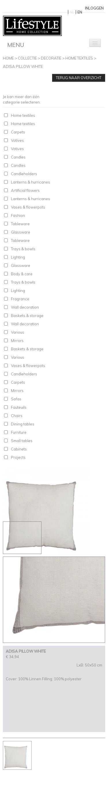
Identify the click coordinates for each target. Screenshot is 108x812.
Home (8, 58)
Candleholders (24, 173)
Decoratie (51, 58)
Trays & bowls (23, 249)
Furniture (18, 432)
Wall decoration (25, 307)
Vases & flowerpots (28, 207)
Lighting (18, 257)
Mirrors (17, 340)
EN (79, 12)
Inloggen (94, 8)
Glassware (20, 232)
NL (72, 12)
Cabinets (19, 449)
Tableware (20, 223)
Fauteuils (18, 407)
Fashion (18, 215)
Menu (15, 44)
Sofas (16, 399)
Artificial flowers (25, 190)
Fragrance (20, 299)
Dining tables (22, 424)
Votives (17, 140)
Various (17, 332)
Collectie (27, 58)
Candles (18, 157)
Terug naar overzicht (78, 77)
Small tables (22, 440)
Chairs (16, 415)
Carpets (18, 132)
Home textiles (79, 58)
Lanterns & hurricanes (30, 182)
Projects (18, 457)
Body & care (22, 274)
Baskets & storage (27, 315)
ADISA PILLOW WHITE (23, 66)
